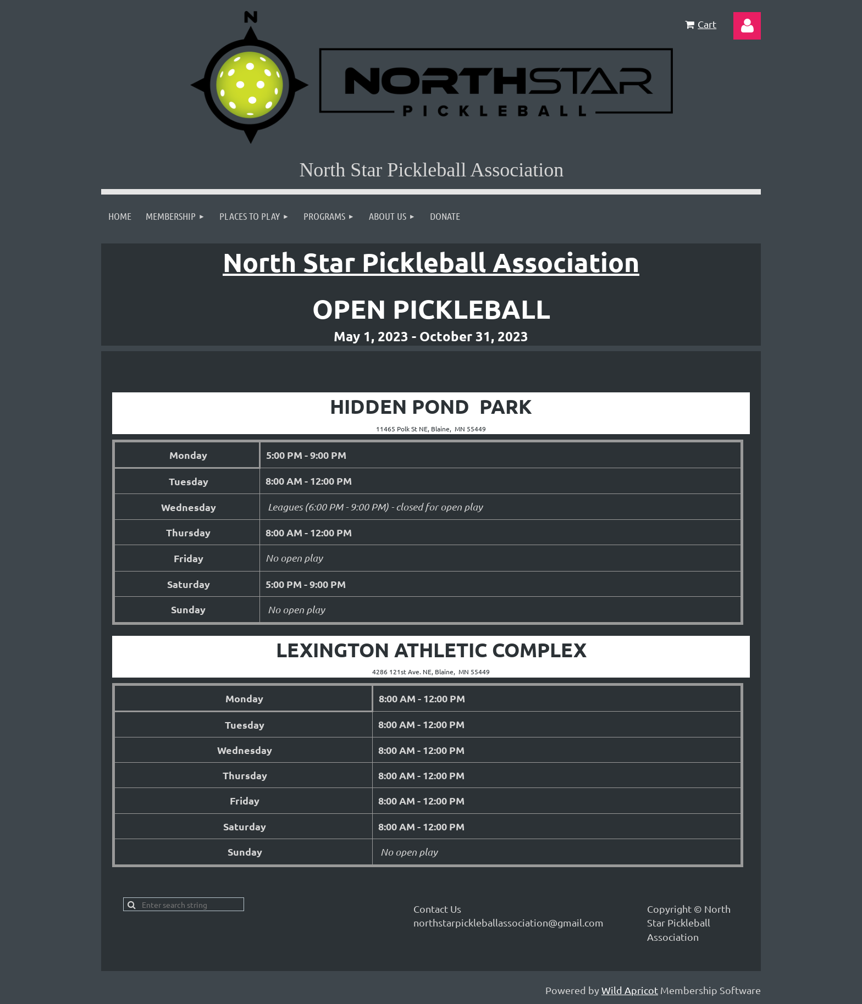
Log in (747, 26)
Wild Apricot (629, 990)
